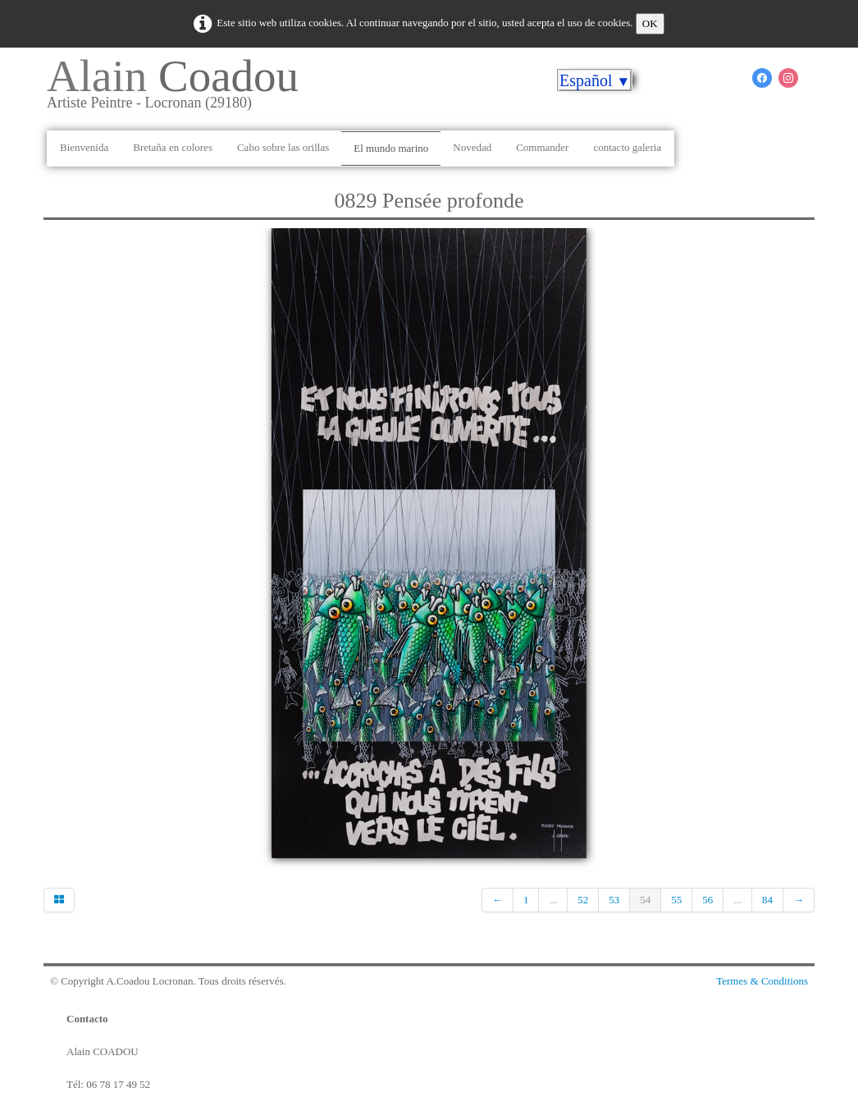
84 (767, 899)
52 (582, 899)
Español (594, 80)
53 (614, 899)
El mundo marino (391, 148)
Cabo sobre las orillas (283, 147)
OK (650, 23)
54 (645, 899)
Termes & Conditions (762, 981)
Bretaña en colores (172, 147)
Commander (542, 147)
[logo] (179, 89)
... (553, 899)
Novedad (472, 147)
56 (707, 899)
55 (676, 899)
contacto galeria (627, 147)
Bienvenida (84, 147)
